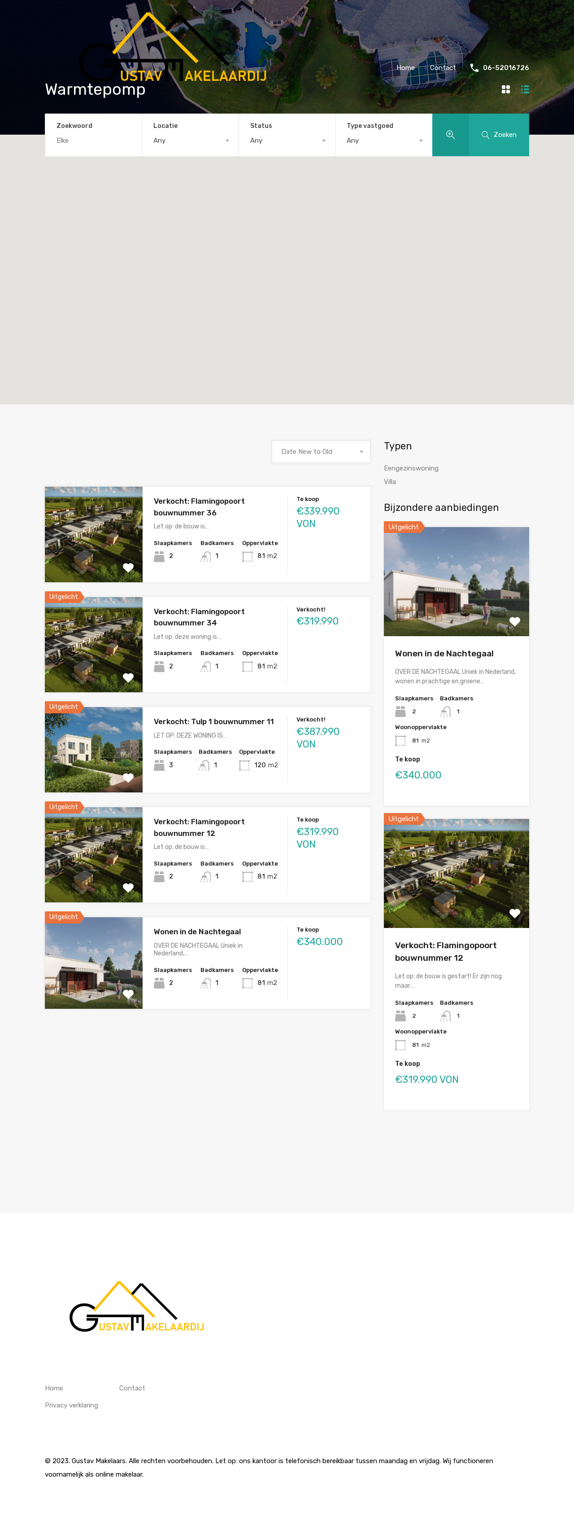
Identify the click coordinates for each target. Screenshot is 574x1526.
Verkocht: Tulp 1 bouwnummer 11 (214, 721)
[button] (338, 267)
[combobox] (190, 140)
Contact (443, 68)
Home (405, 68)
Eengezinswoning (411, 468)
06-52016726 (506, 68)
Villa (390, 482)
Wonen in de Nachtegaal (197, 931)
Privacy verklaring (71, 1405)
